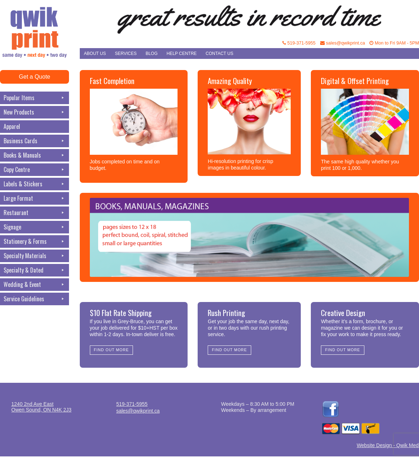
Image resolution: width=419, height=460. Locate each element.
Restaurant (34, 212)
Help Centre (182, 53)
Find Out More (111, 350)
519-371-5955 (299, 43)
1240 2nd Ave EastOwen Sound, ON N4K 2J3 (41, 407)
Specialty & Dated (34, 270)
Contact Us (219, 53)
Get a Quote (34, 77)
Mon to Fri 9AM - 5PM (394, 43)
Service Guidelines (34, 299)
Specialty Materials (34, 256)
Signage (34, 227)
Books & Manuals (34, 155)
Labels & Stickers (34, 184)
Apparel (12, 126)
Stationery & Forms (34, 241)
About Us (95, 53)
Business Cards (34, 141)
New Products (34, 112)
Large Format (34, 198)
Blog (151, 53)
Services (126, 53)
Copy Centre (34, 169)
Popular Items (34, 98)
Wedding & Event (34, 284)
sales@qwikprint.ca (342, 43)
